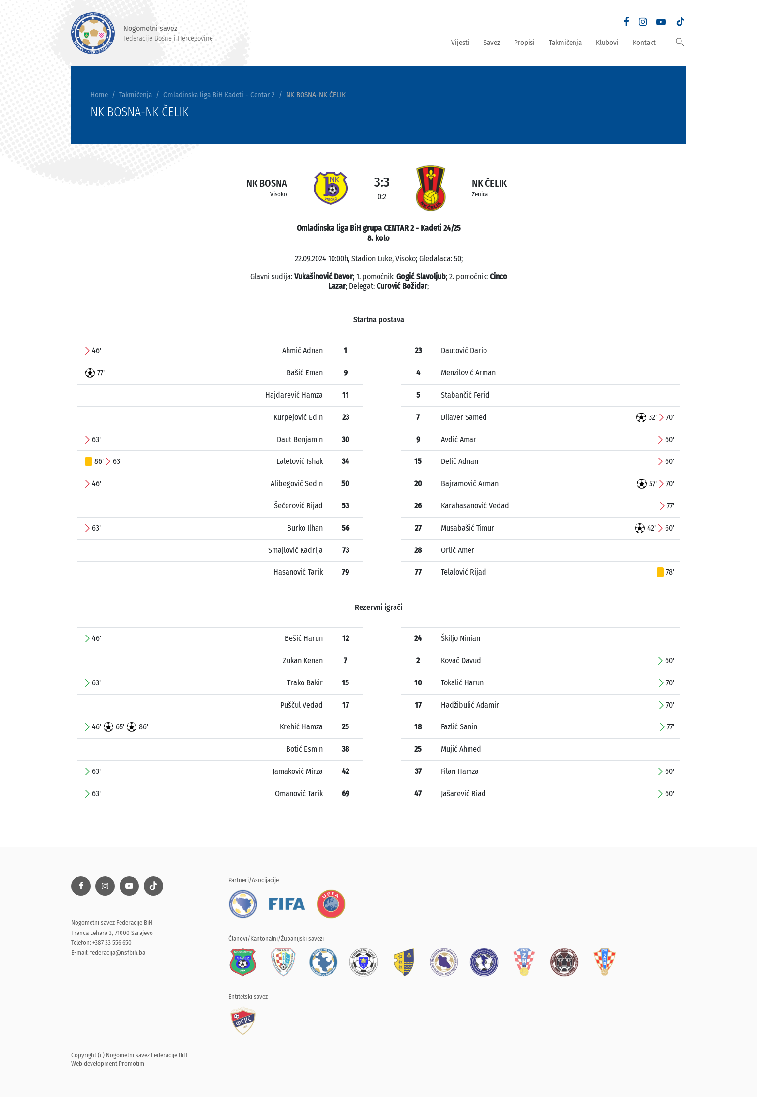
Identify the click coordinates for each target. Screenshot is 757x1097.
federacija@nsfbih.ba (117, 952)
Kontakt (644, 42)
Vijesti (460, 42)
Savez (492, 42)
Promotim (131, 1063)
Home (99, 94)
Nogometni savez (142, 33)
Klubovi (607, 42)
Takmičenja (565, 42)
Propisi (524, 42)
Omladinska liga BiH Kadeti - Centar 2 (219, 94)
